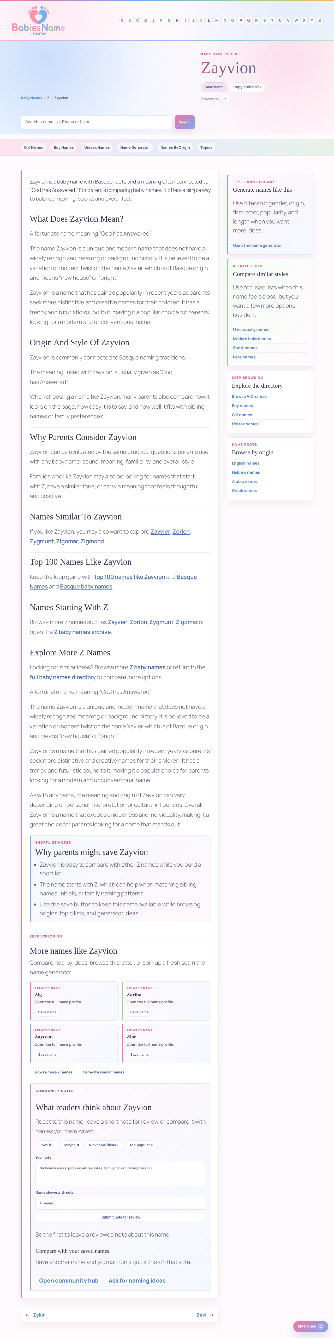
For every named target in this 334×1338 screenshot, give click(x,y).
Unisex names (245, 424)
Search (184, 122)
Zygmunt (42, 541)
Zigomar (67, 541)
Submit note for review (121, 1217)
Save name (214, 87)
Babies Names (38, 20)
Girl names (242, 415)
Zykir (39, 1315)
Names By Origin (175, 147)
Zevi (201, 1315)
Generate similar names (103, 1072)
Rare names (244, 357)
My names (311, 1327)
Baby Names (32, 97)
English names (246, 463)
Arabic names (245, 481)
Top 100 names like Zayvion (129, 577)
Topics (206, 147)
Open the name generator (257, 245)
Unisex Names (97, 147)
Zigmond (92, 541)
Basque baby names (86, 586)
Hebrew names (246, 472)
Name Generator (135, 147)
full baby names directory (63, 677)
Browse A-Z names (249, 396)
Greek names (244, 490)
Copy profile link (247, 87)
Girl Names (33, 147)
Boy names (242, 405)
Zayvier (160, 531)
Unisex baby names (251, 329)
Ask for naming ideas (137, 1280)
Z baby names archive (82, 632)
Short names (245, 348)
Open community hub (69, 1280)
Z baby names (147, 667)
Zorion (181, 531)
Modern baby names (252, 338)
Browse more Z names (52, 1072)
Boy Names (64, 147)
